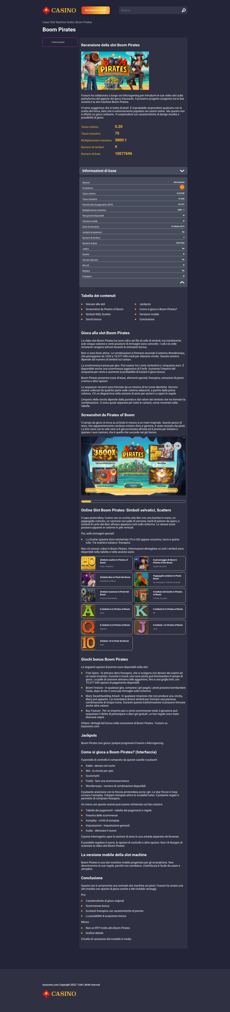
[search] (183, 10)
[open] (133, 171)
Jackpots (145, 304)
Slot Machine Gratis (95, 10)
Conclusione (147, 319)
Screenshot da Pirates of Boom (105, 309)
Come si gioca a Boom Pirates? (158, 309)
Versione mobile (149, 314)
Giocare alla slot (95, 304)
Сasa (46, 22)
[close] (182, 282)
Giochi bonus (93, 319)
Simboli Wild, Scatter (98, 314)
